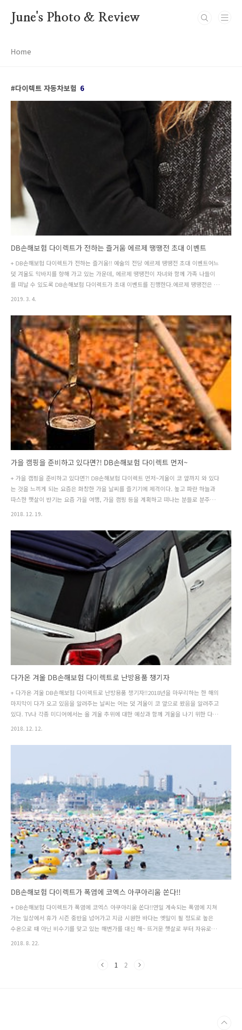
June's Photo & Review (75, 18)
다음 (139, 965)
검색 (204, 18)
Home (21, 51)
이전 (102, 965)
